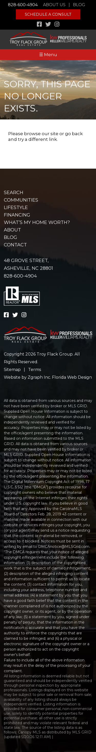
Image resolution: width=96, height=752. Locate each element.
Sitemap (12, 369)
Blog (79, 4)
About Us (54, 4)
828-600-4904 (23, 4)
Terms (34, 369)
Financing (17, 215)
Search (13, 192)
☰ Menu (48, 54)
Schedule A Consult (48, 14)
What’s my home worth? (37, 222)
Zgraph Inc (39, 377)
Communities (21, 200)
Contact (15, 245)
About (12, 230)
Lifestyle (16, 207)
